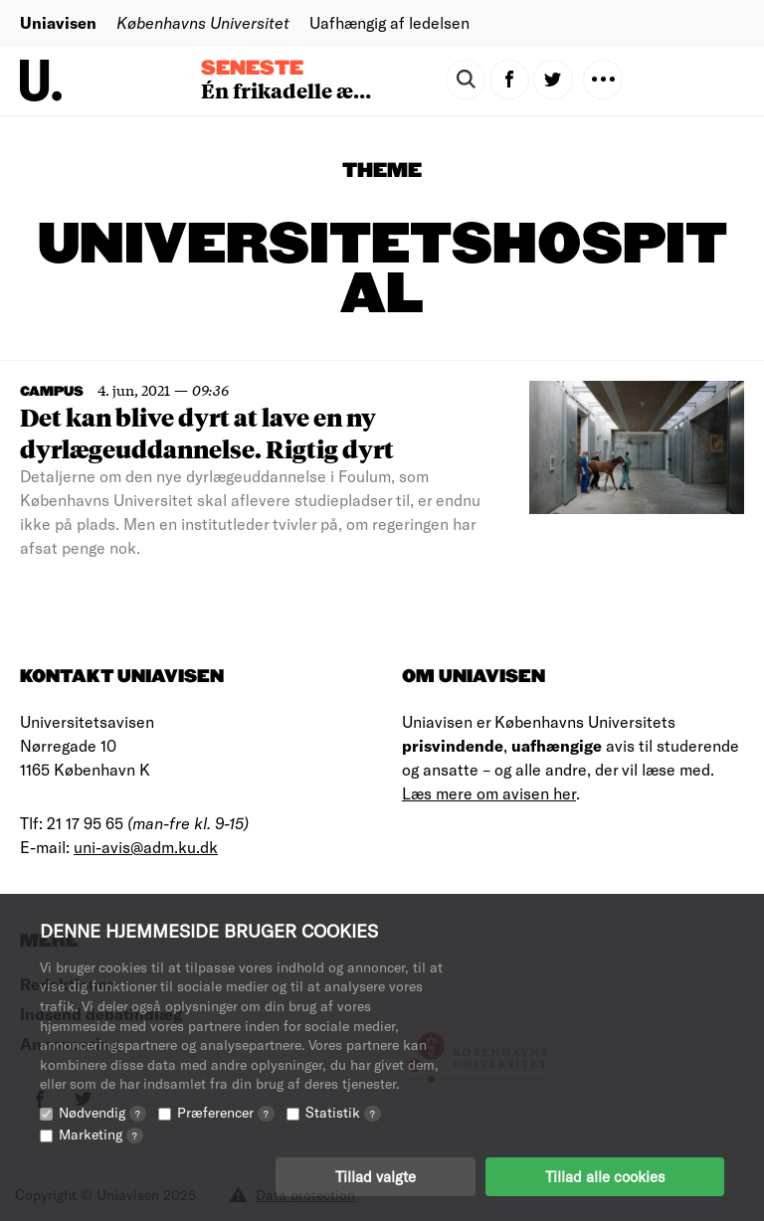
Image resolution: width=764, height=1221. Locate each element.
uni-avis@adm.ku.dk (146, 846)
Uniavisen (58, 22)
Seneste (252, 69)
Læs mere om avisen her (489, 793)
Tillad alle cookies (605, 1176)
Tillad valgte (375, 1176)
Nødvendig (102, 1112)
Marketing (101, 1134)
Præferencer (226, 1112)
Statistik (343, 1112)
